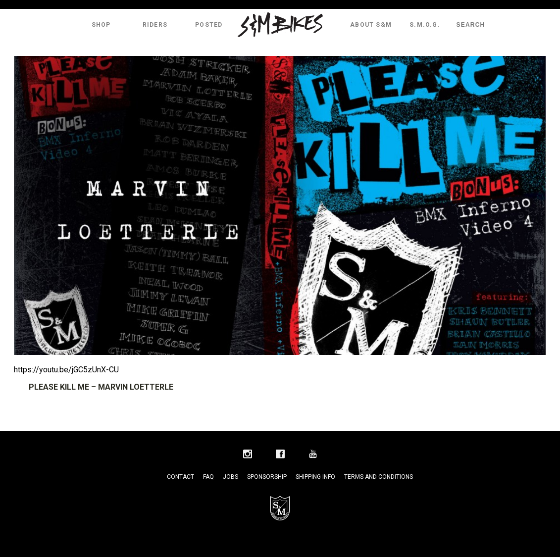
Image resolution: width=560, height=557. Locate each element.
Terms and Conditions (378, 476)
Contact (180, 476)
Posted (208, 24)
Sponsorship (267, 476)
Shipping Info (315, 476)
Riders (155, 24)
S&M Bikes (280, 25)
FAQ (208, 476)
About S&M (371, 24)
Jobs (230, 476)
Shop (101, 24)
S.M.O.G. (424, 24)
